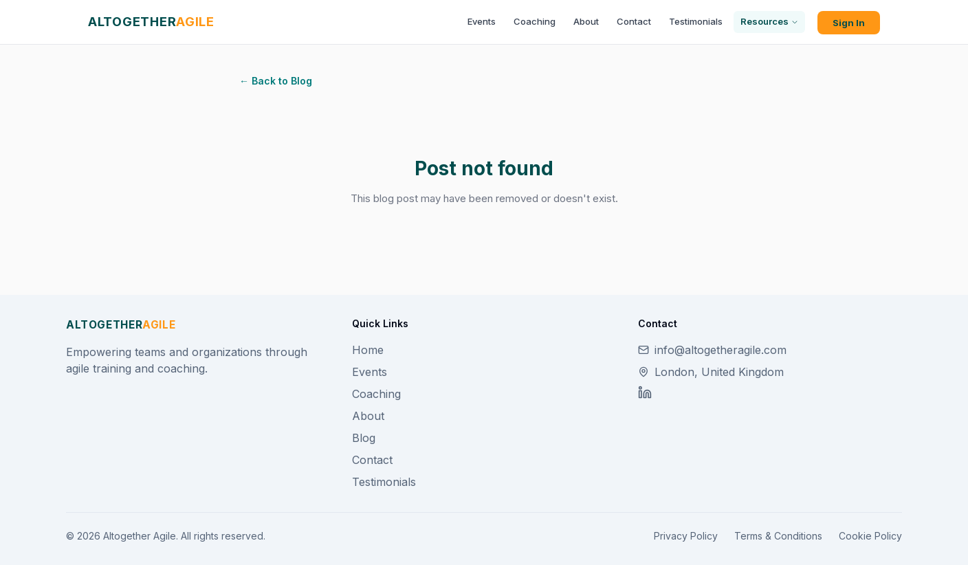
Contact (372, 460)
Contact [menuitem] (634, 21)
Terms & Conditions (778, 536)
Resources (769, 21)
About (368, 416)
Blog (363, 438)
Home (368, 350)
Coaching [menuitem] (535, 21)
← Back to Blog (275, 81)
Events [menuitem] (482, 21)
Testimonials (384, 482)
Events (369, 372)
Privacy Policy (686, 536)
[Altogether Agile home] (151, 21)
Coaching (376, 394)
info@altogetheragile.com (712, 350)
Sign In (849, 22)
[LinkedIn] (645, 392)
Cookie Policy (870, 536)
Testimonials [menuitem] (696, 21)
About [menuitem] (586, 21)
